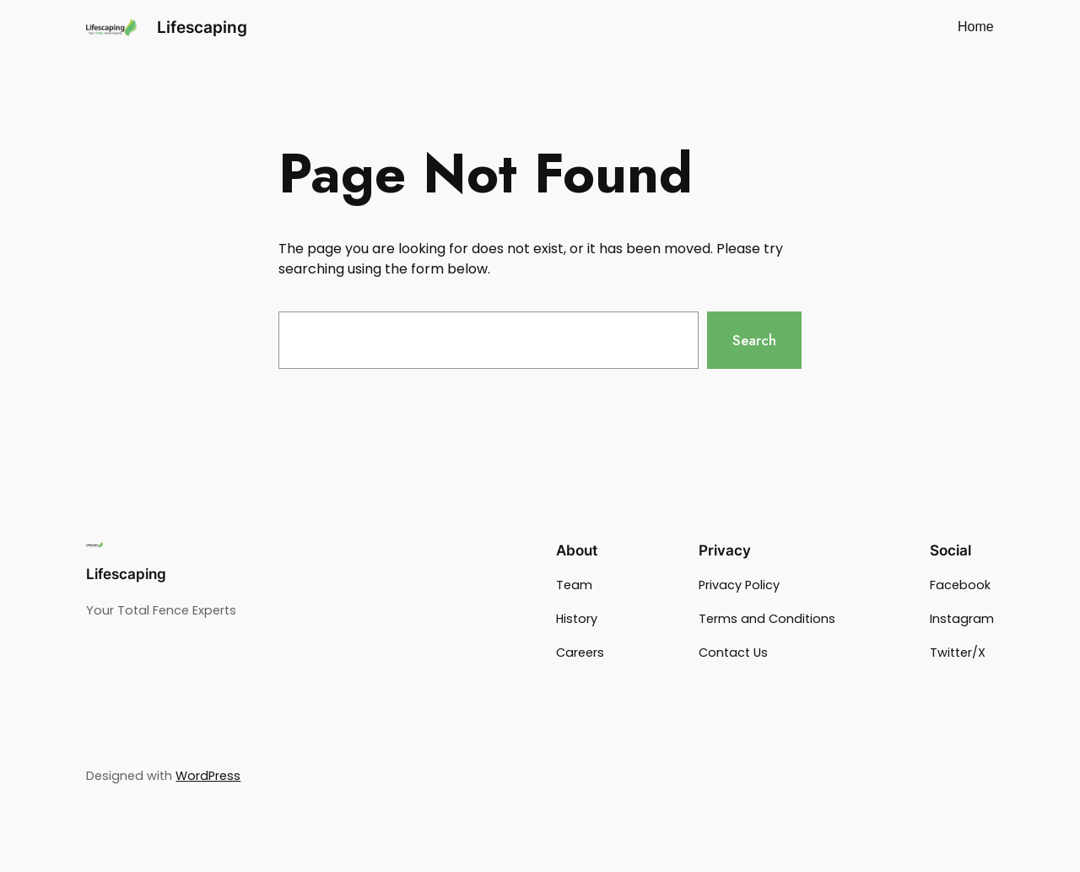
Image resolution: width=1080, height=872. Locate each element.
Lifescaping (202, 27)
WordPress (208, 775)
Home (976, 26)
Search (754, 340)
